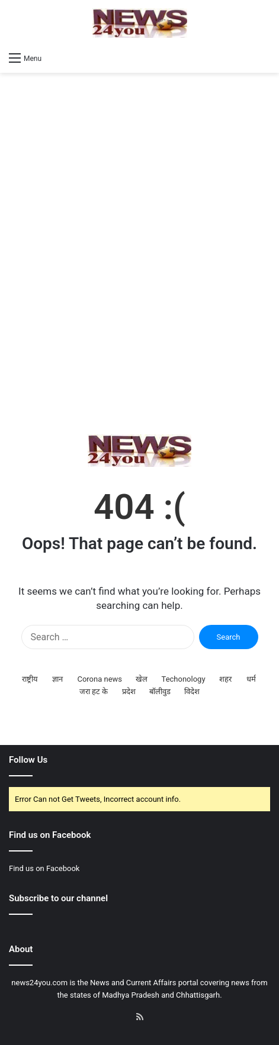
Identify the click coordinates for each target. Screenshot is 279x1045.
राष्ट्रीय (30, 679)
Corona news (99, 679)
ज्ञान (57, 679)
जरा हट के (93, 691)
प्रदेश (129, 691)
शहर (225, 679)
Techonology (184, 679)
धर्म (251, 679)
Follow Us (28, 759)
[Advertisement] (139, 253)
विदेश (192, 691)
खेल (141, 679)
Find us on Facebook (44, 868)
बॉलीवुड (160, 691)
